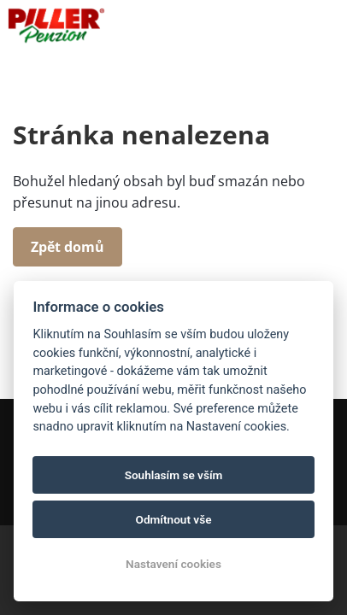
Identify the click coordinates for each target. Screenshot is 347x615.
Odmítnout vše (174, 519)
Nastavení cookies (173, 564)
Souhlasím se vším (174, 475)
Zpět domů (67, 246)
